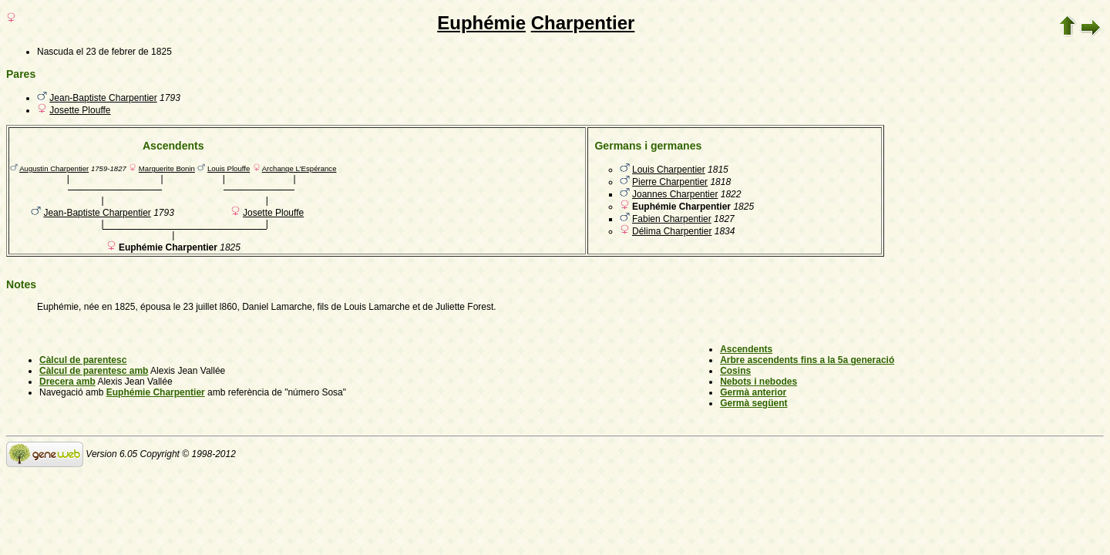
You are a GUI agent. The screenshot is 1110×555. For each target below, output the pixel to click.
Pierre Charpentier (670, 182)
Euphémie (481, 22)
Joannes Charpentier (675, 194)
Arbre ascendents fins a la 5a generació (807, 360)
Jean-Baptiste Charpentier (102, 97)
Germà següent (753, 403)
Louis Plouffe (228, 168)
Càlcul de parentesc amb (93, 370)
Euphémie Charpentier (155, 392)
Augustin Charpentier (54, 168)
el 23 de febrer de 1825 (124, 51)
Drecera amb (67, 381)
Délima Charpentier (671, 231)
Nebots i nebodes (758, 381)
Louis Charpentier (668, 169)
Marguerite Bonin (167, 168)
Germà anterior (753, 392)
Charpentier (583, 22)
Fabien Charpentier (671, 219)
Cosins (735, 370)
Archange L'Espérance (299, 168)
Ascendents (746, 349)
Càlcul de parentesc (82, 360)
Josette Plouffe (79, 110)
